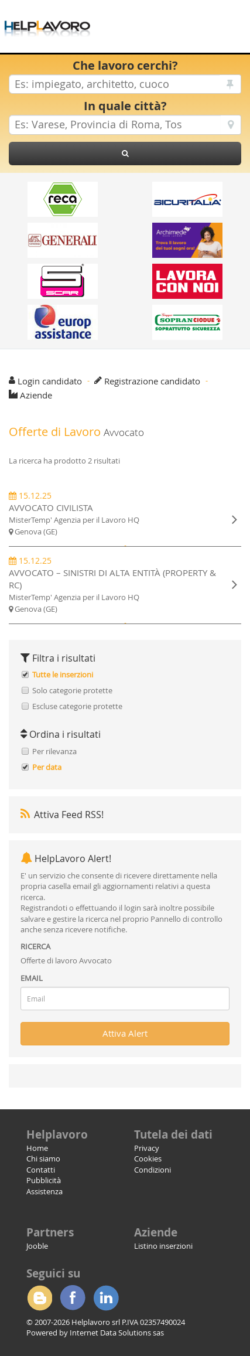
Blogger (39, 1298)
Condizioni (152, 1169)
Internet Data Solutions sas (117, 1332)
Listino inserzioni (163, 1246)
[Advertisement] (170, 17)
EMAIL (31, 978)
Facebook (72, 1298)
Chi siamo (43, 1158)
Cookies (148, 1158)
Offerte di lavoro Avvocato (66, 960)
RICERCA (35, 946)
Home (37, 1148)
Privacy (146, 1148)
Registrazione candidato (152, 381)
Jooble (37, 1246)
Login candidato (50, 381)
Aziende (36, 395)
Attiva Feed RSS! (62, 814)
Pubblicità (43, 1180)
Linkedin (106, 1298)
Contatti (40, 1169)
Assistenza (44, 1191)
